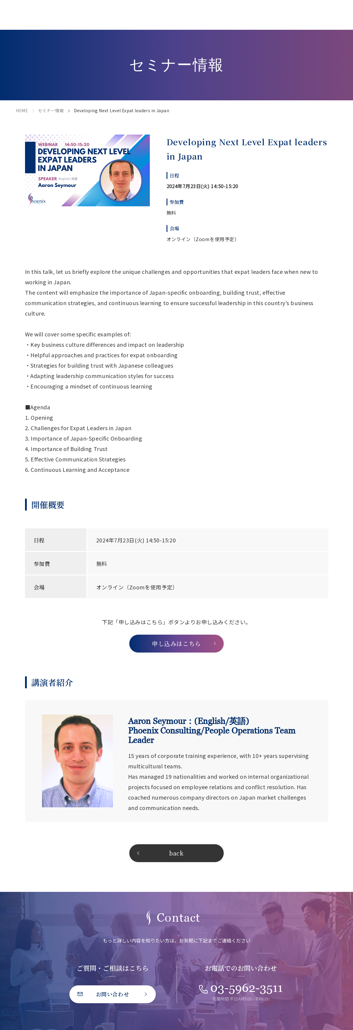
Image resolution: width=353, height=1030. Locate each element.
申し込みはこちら (176, 643)
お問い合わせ (112, 994)
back (176, 853)
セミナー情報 (51, 110)
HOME (22, 110)
